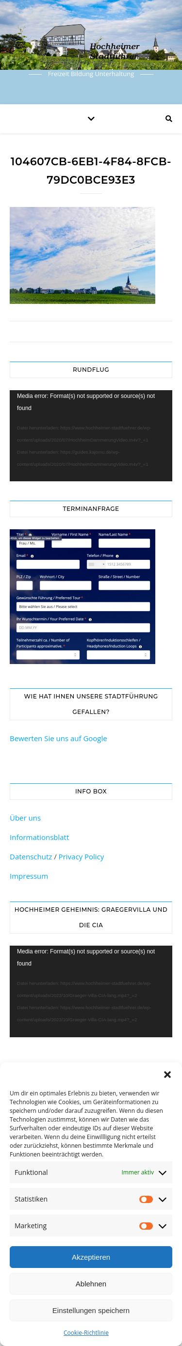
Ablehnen (91, 1284)
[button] (167, 1074)
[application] (91, 435)
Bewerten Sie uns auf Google (58, 738)
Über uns (25, 818)
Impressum (29, 876)
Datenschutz (31, 856)
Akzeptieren (91, 1257)
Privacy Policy (81, 856)
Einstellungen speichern (91, 1310)
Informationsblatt (39, 837)
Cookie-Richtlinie (86, 1333)
